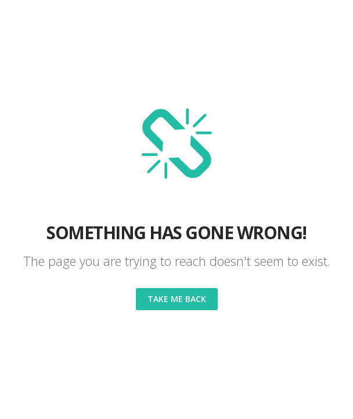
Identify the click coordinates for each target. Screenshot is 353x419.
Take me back (176, 298)
